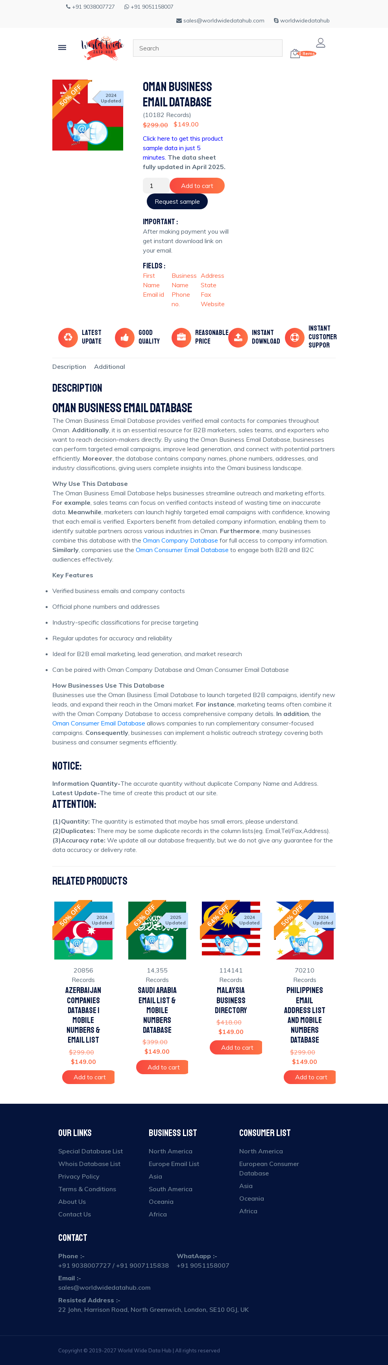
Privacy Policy (79, 1176)
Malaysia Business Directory (231, 1000)
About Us (72, 1201)
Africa (158, 1214)
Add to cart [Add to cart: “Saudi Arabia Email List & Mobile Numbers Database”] (164, 1067)
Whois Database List (89, 1164)
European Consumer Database (269, 1168)
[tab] (69, 366)
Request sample (177, 201)
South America (170, 1189)
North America (170, 1151)
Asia (155, 1176)
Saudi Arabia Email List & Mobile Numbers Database (157, 1010)
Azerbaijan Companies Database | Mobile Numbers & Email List (83, 1015)
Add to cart (197, 186)
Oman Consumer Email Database (182, 550)
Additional (109, 366)
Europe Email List (174, 1164)
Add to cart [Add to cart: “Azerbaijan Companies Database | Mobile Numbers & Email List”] (90, 1077)
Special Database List (90, 1151)
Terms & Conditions (87, 1189)
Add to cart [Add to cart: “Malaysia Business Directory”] (237, 1047)
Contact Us (74, 1214)
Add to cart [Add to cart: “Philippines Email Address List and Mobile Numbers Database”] (311, 1077)
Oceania (161, 1201)
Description (69, 366)
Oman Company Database (180, 540)
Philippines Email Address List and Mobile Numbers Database (304, 1015)
